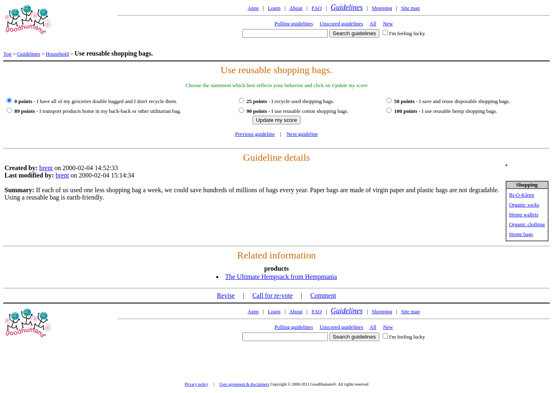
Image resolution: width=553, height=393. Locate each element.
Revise (226, 295)
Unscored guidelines (341, 23)
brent (46, 167)
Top (7, 54)
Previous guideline (255, 134)
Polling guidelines (293, 23)
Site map (410, 8)
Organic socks (524, 205)
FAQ (316, 8)
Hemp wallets (524, 214)
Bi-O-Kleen (521, 195)
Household (57, 54)
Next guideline (302, 134)
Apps (253, 8)
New (388, 23)
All (372, 23)
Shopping (382, 8)
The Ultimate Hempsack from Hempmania (281, 276)
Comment (323, 295)
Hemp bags (521, 234)
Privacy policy (196, 384)
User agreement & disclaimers (244, 384)
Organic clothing (527, 224)
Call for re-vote (272, 295)
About (296, 8)
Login (274, 8)
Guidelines (347, 7)
